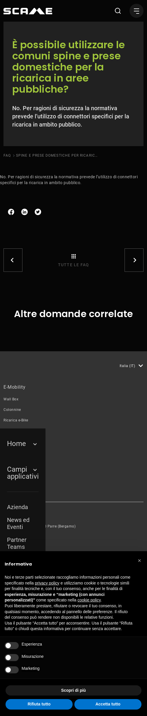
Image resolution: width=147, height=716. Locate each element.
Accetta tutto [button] (107, 704)
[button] (139, 560)
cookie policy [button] (89, 600)
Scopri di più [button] (73, 690)
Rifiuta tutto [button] (39, 704)
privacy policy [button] (47, 583)
